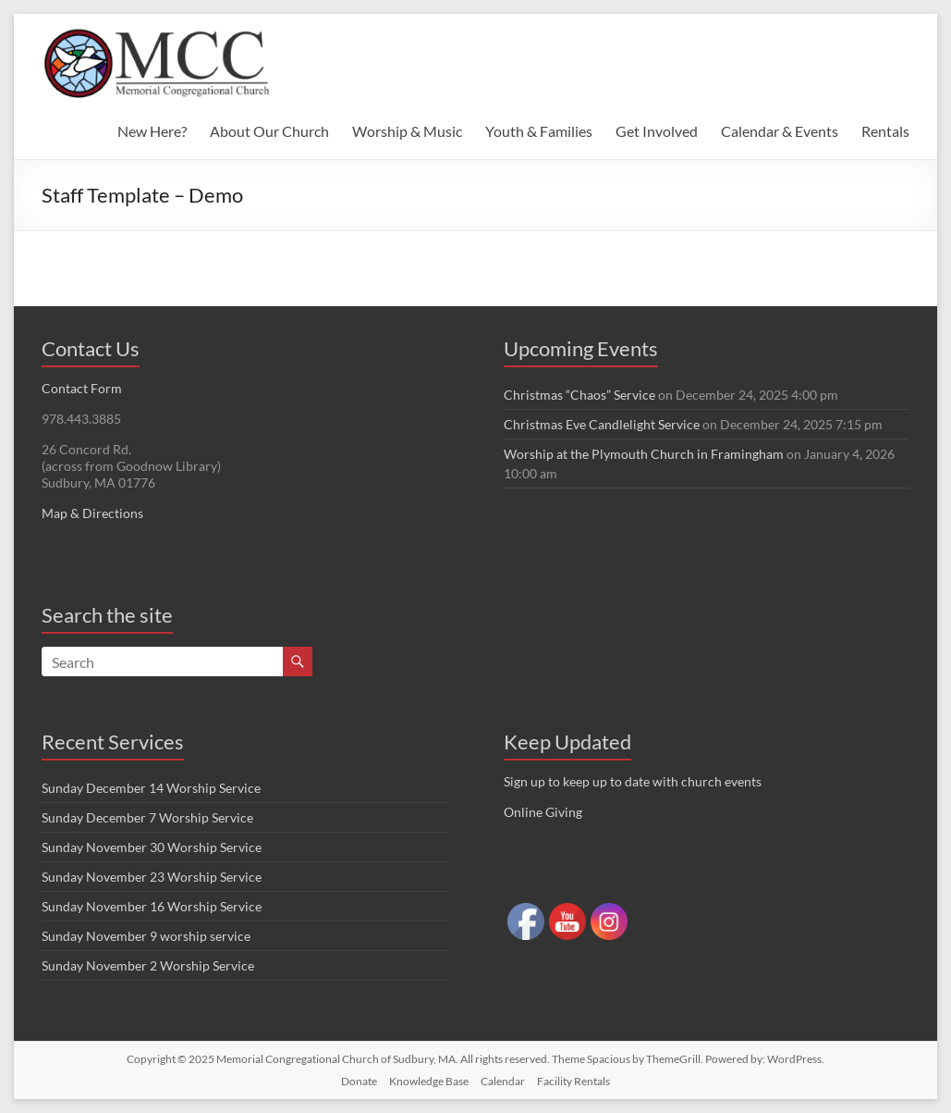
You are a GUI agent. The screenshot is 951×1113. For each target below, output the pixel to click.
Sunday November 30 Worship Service (152, 847)
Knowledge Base (429, 1081)
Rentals (885, 131)
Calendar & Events (779, 131)
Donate (359, 1081)
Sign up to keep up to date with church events (633, 781)
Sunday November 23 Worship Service (152, 876)
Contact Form (82, 388)
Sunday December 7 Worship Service (147, 817)
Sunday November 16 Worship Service (152, 906)
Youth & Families (538, 131)
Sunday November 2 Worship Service (148, 965)
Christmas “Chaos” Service (579, 394)
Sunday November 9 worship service (146, 936)
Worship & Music (407, 131)
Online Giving (543, 812)
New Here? (152, 131)
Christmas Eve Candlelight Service (602, 424)
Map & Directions (92, 513)
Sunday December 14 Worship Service (151, 788)
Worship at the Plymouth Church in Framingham (644, 454)
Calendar (503, 1081)
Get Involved (657, 131)
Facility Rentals (573, 1081)
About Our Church (269, 131)
